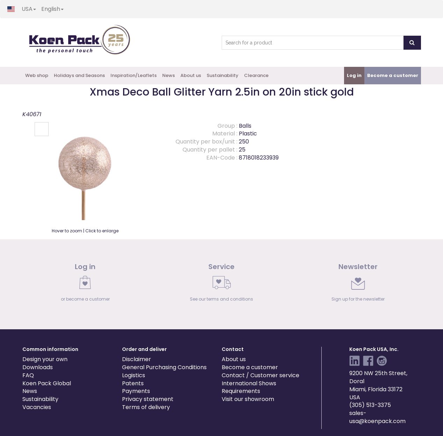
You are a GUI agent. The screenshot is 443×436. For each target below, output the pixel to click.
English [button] (52, 9)
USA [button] (29, 9)
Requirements (241, 391)
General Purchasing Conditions (164, 367)
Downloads (37, 367)
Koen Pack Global (46, 383)
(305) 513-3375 (370, 405)
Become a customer (250, 367)
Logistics (133, 375)
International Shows (249, 383)
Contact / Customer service (260, 375)
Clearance (256, 75)
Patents (133, 383)
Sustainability (222, 75)
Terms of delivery (146, 407)
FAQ (28, 375)
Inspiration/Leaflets (133, 75)
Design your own (44, 359)
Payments (136, 391)
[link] (85, 284)
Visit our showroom (248, 399)
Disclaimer (136, 359)
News (168, 75)
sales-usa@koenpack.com (377, 417)
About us (190, 75)
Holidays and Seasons (79, 75)
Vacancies (36, 407)
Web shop (36, 75)
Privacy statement (147, 399)
